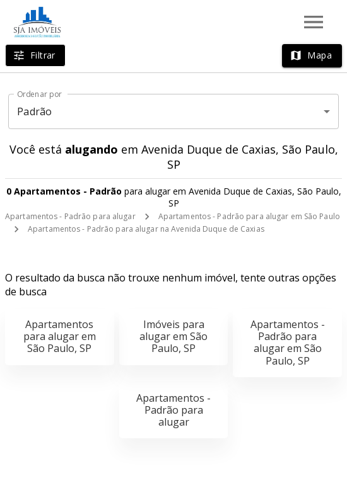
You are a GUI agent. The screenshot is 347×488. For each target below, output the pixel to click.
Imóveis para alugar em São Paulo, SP (173, 336)
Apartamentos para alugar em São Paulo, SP (59, 336)
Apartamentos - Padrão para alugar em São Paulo (249, 216)
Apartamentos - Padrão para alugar (70, 216)
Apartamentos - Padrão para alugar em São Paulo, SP (287, 342)
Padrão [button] (34, 111)
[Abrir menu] (313, 22)
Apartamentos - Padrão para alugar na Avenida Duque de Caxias (146, 229)
